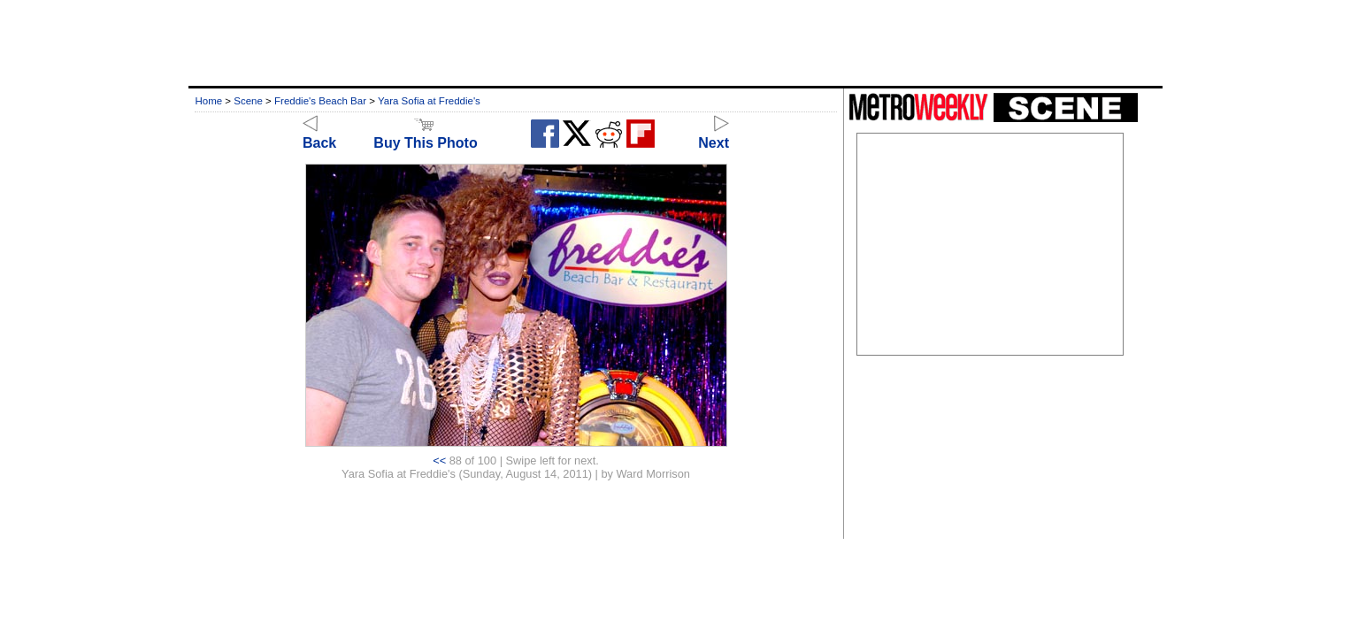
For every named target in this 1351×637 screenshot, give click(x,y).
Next (713, 134)
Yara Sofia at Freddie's (429, 101)
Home (208, 101)
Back (319, 134)
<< (439, 460)
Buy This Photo (425, 134)
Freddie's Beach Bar (320, 101)
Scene (248, 101)
